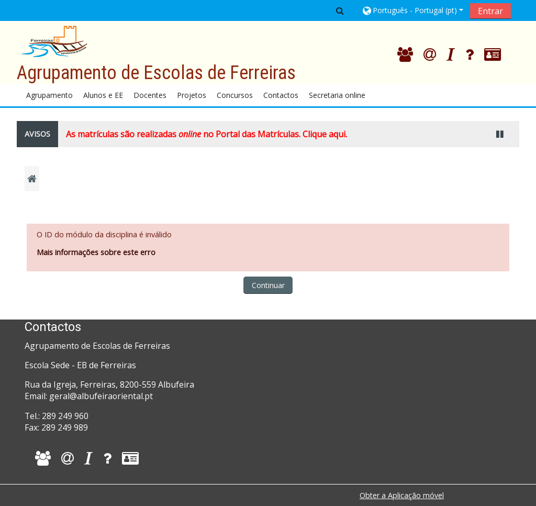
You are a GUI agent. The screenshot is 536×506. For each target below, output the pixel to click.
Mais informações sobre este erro (96, 252)
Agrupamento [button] (49, 95)
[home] (54, 41)
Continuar (268, 285)
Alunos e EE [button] (103, 95)
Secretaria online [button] (337, 95)
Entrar (490, 11)
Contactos (280, 95)
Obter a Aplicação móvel (402, 495)
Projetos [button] (191, 95)
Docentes (149, 95)
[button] (340, 10)
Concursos (235, 95)
